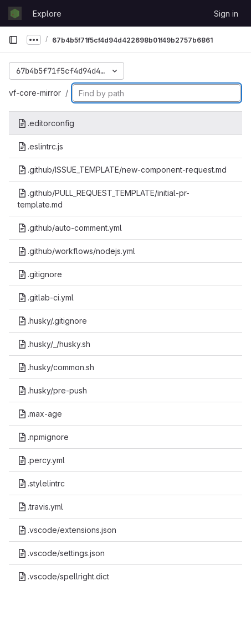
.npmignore (43, 437)
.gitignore (40, 274)
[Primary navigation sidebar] (13, 40)
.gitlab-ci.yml (46, 297)
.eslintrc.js (40, 146)
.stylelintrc (41, 483)
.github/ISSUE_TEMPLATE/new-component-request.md (122, 169)
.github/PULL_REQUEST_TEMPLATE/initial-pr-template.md (103, 198)
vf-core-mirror (35, 92)
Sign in (226, 13)
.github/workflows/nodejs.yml (76, 251)
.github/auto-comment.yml (70, 227)
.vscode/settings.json (61, 553)
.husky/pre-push (52, 390)
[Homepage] (15, 13)
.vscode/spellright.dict (63, 576)
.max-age (40, 413)
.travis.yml (40, 506)
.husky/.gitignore (52, 320)
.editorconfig (46, 123)
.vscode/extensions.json (67, 530)
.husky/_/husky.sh (54, 344)
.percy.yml (41, 460)
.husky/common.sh (56, 367)
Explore (47, 13)
